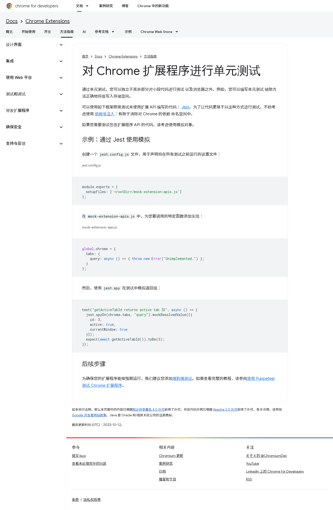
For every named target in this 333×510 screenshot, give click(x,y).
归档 (162, 471)
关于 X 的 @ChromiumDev (266, 455)
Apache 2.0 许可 (225, 409)
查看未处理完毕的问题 (89, 463)
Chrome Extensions (48, 21)
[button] (29, 44)
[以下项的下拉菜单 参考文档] (114, 32)
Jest (185, 107)
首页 (85, 56)
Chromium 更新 (171, 455)
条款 (75, 500)
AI (84, 32)
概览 (9, 32)
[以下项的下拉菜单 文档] (89, 6)
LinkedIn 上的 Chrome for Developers (275, 471)
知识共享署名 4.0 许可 (149, 409)
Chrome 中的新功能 (153, 6)
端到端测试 (182, 378)
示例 (128, 32)
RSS (249, 479)
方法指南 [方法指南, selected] (67, 32)
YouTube (252, 463)
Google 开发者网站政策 (89, 415)
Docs (12, 21)
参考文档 (102, 32)
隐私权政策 (92, 500)
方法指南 (150, 56)
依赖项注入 (104, 114)
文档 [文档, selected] (79, 6)
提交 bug (79, 455)
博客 (125, 6)
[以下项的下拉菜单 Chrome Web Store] (178, 32)
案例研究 (106, 6)
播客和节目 (167, 479)
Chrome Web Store (156, 32)
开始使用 (28, 32)
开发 (47, 32)
